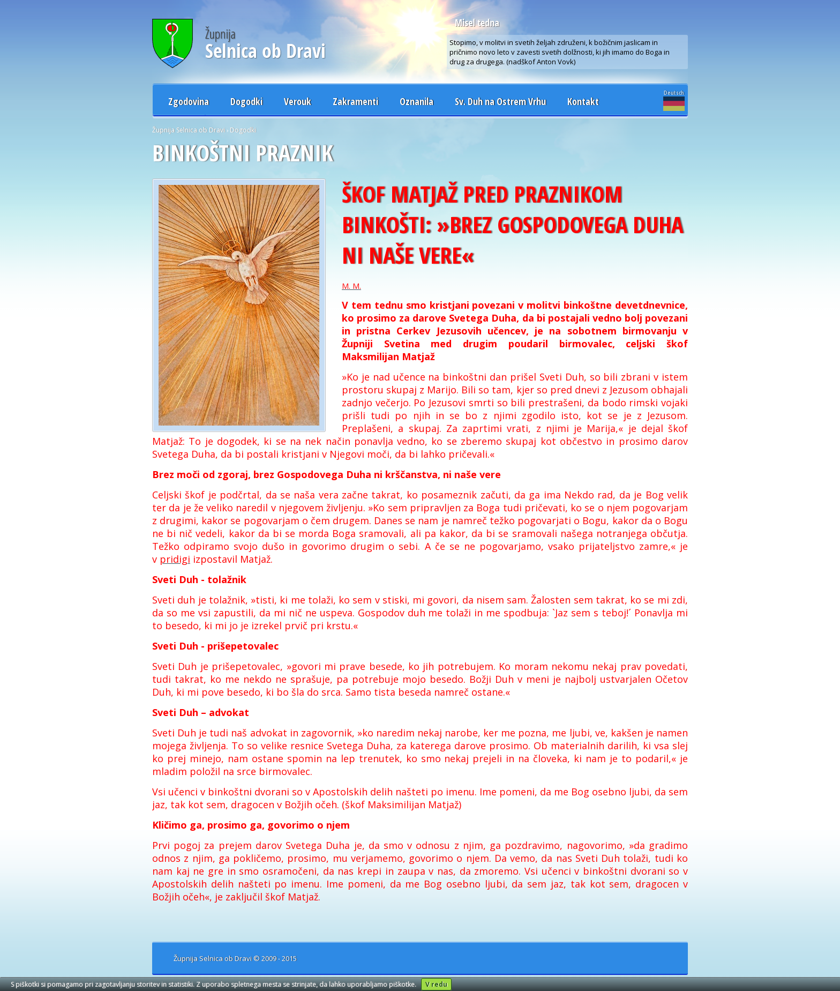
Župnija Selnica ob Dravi (188, 130)
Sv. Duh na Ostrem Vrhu (500, 101)
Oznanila (416, 101)
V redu (436, 984)
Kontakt (583, 101)
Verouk (297, 101)
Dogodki (246, 101)
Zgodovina (188, 101)
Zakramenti (355, 101)
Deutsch (674, 99)
